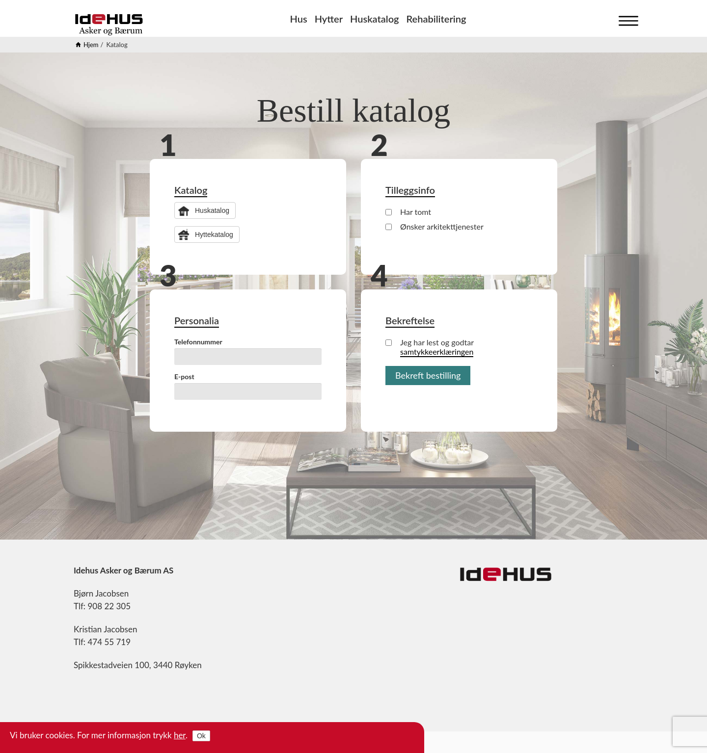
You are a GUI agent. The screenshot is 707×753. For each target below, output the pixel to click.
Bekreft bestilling (428, 375)
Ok (201, 736)
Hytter (329, 19)
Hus (298, 19)
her (180, 735)
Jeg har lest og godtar (429, 347)
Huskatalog (374, 19)
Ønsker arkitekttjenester (434, 226)
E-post (184, 376)
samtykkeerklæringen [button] (436, 351)
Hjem (91, 45)
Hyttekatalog (214, 234)
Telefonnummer (198, 342)
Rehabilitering (436, 19)
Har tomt (408, 211)
